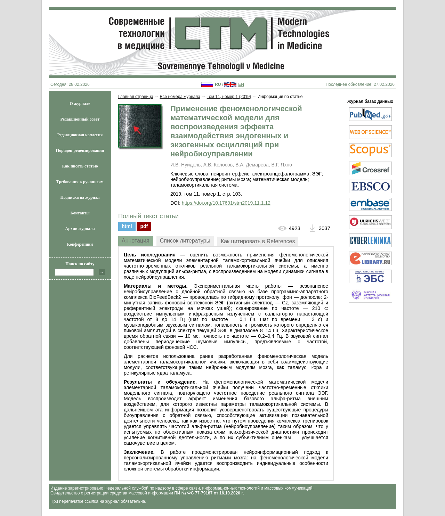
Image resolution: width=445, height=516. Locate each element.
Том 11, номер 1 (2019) (229, 96)
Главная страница (135, 96)
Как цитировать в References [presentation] (258, 241)
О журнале (80, 103)
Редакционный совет (80, 119)
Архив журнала (80, 228)
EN (241, 84)
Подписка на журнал (80, 197)
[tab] (135, 241)
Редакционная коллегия (80, 134)
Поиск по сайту (80, 263)
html (127, 226)
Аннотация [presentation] (135, 241)
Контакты (79, 213)
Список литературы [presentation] (185, 241)
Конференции (80, 244)
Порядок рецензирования (80, 150)
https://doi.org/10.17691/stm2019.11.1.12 (226, 203)
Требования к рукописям (80, 181)
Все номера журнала (180, 96)
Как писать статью (80, 166)
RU (218, 84)
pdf (144, 226)
